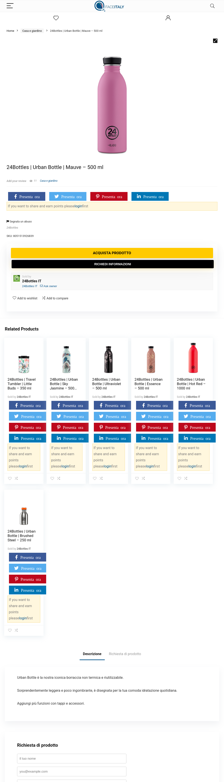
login (78, 206)
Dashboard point (17, 714)
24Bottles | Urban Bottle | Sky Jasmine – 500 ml (55, 386)
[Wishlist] (56, 18)
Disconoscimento (92, 760)
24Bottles (12, 227)
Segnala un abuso (19, 221)
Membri (86, 733)
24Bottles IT (31, 281)
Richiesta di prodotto (125, 502)
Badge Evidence (17, 727)
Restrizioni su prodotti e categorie (102, 720)
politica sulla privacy (103, 667)
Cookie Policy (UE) (92, 707)
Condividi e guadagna (21, 740)
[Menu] (10, 6)
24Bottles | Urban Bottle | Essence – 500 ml (128, 386)
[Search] (212, 6)
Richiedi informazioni (112, 264)
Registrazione (89, 727)
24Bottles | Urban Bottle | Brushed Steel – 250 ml (201, 386)
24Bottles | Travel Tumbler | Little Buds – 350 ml (17, 388)
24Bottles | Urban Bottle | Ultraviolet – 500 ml (91, 386)
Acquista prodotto (112, 253)
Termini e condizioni (20, 733)
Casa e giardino (32, 30)
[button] (215, 41)
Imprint (85, 753)
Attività (85, 740)
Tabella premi (15, 720)
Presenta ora (29, 196)
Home (10, 30)
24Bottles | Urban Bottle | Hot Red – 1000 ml (164, 386)
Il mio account (16, 707)
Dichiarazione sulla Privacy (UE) (101, 746)
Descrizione (92, 502)
